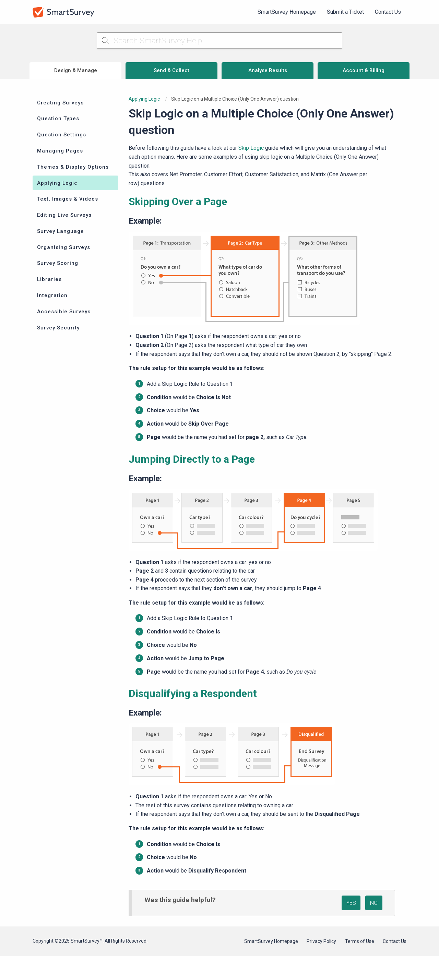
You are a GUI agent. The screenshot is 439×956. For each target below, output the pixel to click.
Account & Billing (363, 70)
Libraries (49, 279)
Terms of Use (359, 941)
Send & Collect (171, 70)
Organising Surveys (63, 247)
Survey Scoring (57, 263)
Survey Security (58, 328)
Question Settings (61, 135)
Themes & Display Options (73, 167)
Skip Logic (251, 148)
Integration (52, 295)
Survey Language (60, 231)
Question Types (58, 118)
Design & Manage (75, 70)
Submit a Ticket (345, 12)
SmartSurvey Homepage (287, 12)
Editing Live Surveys (64, 215)
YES (351, 903)
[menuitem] (286, 12)
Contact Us (388, 12)
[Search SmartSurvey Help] (220, 40)
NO (374, 903)
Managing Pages (60, 151)
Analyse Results (267, 70)
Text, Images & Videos (67, 199)
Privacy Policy (321, 941)
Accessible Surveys (64, 311)
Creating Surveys (60, 103)
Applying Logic (57, 183)
